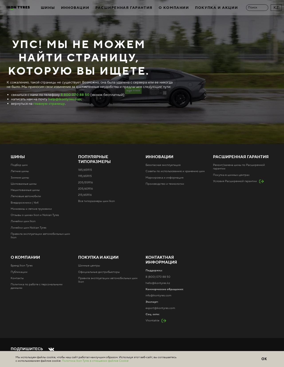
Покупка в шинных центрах (231, 175)
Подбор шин (19, 165)
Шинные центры (89, 265)
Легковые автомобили (26, 196)
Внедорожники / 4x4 (24, 202)
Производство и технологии (165, 184)
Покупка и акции (216, 8)
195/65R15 (85, 176)
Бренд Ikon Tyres (22, 265)
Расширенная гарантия (123, 8)
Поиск (252, 8)
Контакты (17, 278)
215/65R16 (85, 195)
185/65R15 (85, 170)
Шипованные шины (24, 184)
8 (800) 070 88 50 (158, 277)
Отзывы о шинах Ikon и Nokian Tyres (35, 215)
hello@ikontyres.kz (158, 283)
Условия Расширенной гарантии (235, 181)
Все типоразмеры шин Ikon (96, 201)
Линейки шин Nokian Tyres (28, 227)
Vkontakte (152, 320)
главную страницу (49, 103)
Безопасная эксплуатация (163, 165)
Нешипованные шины (25, 190)
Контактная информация (161, 260)
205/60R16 (85, 188)
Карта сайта (106, 356)
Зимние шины (20, 177)
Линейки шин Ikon (23, 221)
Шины (48, 8)
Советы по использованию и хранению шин (175, 171)
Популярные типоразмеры (94, 159)
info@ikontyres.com (158, 295)
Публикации (19, 272)
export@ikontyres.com (160, 308)
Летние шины (20, 171)
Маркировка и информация (164, 177)
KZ (276, 8)
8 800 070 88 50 (75, 95)
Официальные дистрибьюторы (99, 272)
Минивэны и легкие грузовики (31, 209)
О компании (174, 8)
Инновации (75, 8)
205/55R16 (85, 182)
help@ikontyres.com (64, 99)
